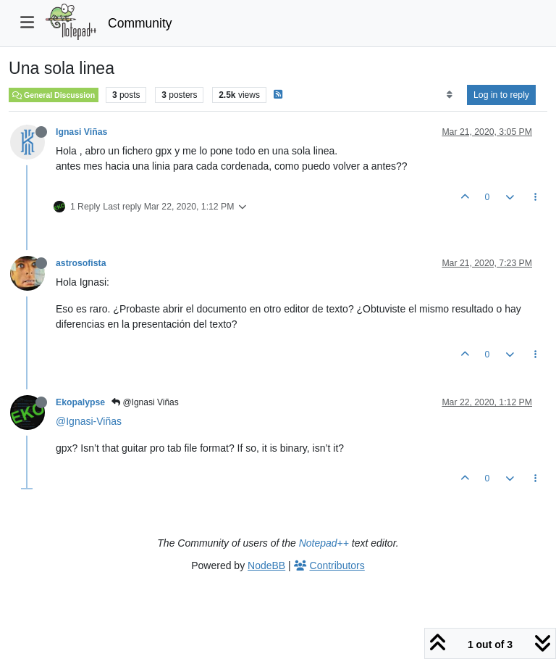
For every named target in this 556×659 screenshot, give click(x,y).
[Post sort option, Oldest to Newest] (449, 95)
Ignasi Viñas (81, 132)
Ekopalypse (80, 402)
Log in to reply (501, 95)
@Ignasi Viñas (145, 402)
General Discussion (53, 95)
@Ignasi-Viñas (89, 421)
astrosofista (81, 263)
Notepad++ (324, 543)
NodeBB (266, 565)
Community (140, 23)
